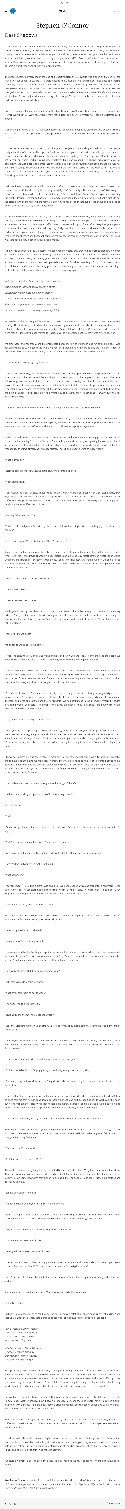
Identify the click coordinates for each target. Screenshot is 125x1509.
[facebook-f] (58, 3)
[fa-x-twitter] (62, 3)
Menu (62, 11)
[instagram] (67, 3)
